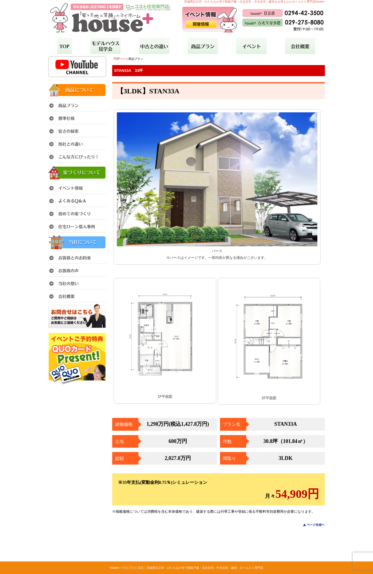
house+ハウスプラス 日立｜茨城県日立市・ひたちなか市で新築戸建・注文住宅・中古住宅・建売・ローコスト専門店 (186, 567)
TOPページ (121, 58)
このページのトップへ (310, 524)
